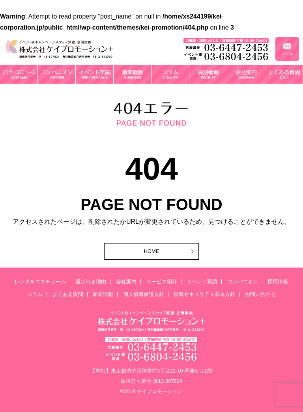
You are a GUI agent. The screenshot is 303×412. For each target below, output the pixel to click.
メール (287, 54)
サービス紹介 (161, 282)
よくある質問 (67, 294)
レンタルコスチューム (40, 282)
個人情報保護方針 (143, 294)
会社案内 (126, 282)
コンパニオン (242, 282)
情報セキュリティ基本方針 (204, 294)
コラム (35, 294)
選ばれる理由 (90, 282)
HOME (151, 251)
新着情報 (103, 294)
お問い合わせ (260, 294)
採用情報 (277, 282)
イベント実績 (202, 282)
